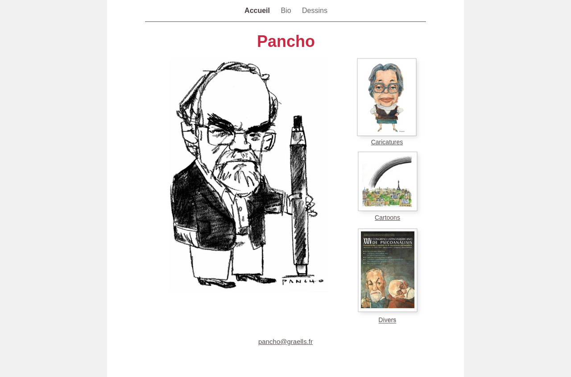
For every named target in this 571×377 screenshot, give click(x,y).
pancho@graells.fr (285, 341)
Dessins (314, 10)
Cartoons (387, 217)
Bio (287, 10)
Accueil (258, 10)
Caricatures (387, 142)
